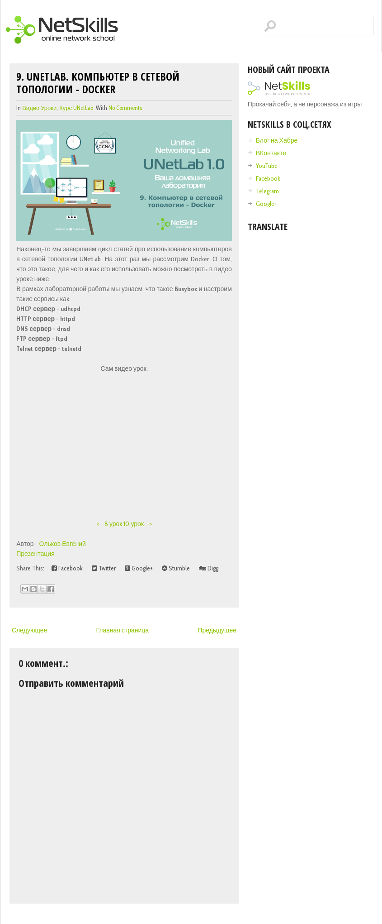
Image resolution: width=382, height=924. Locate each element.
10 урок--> (137, 524)
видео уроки (39, 107)
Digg (208, 568)
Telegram (267, 191)
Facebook (67, 568)
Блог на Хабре (276, 140)
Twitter (104, 568)
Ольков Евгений (62, 544)
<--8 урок (109, 524)
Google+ (139, 568)
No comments (125, 107)
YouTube (267, 166)
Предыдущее (217, 630)
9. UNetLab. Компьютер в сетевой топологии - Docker (97, 82)
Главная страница (122, 630)
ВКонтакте (271, 153)
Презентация (35, 554)
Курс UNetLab (76, 107)
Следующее (29, 630)
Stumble (176, 568)
